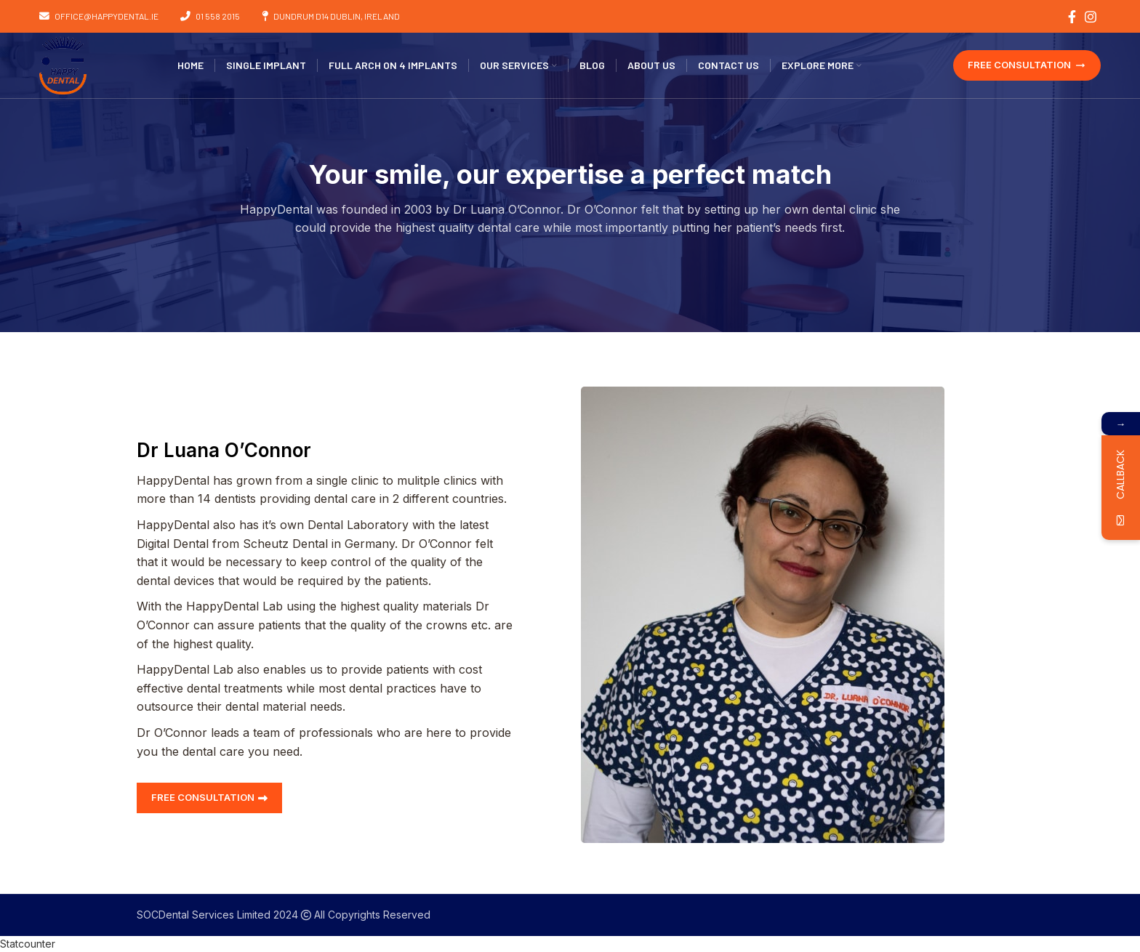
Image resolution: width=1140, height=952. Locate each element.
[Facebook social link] (1072, 17)
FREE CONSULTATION (1027, 65)
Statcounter (27, 943)
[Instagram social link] (1090, 17)
